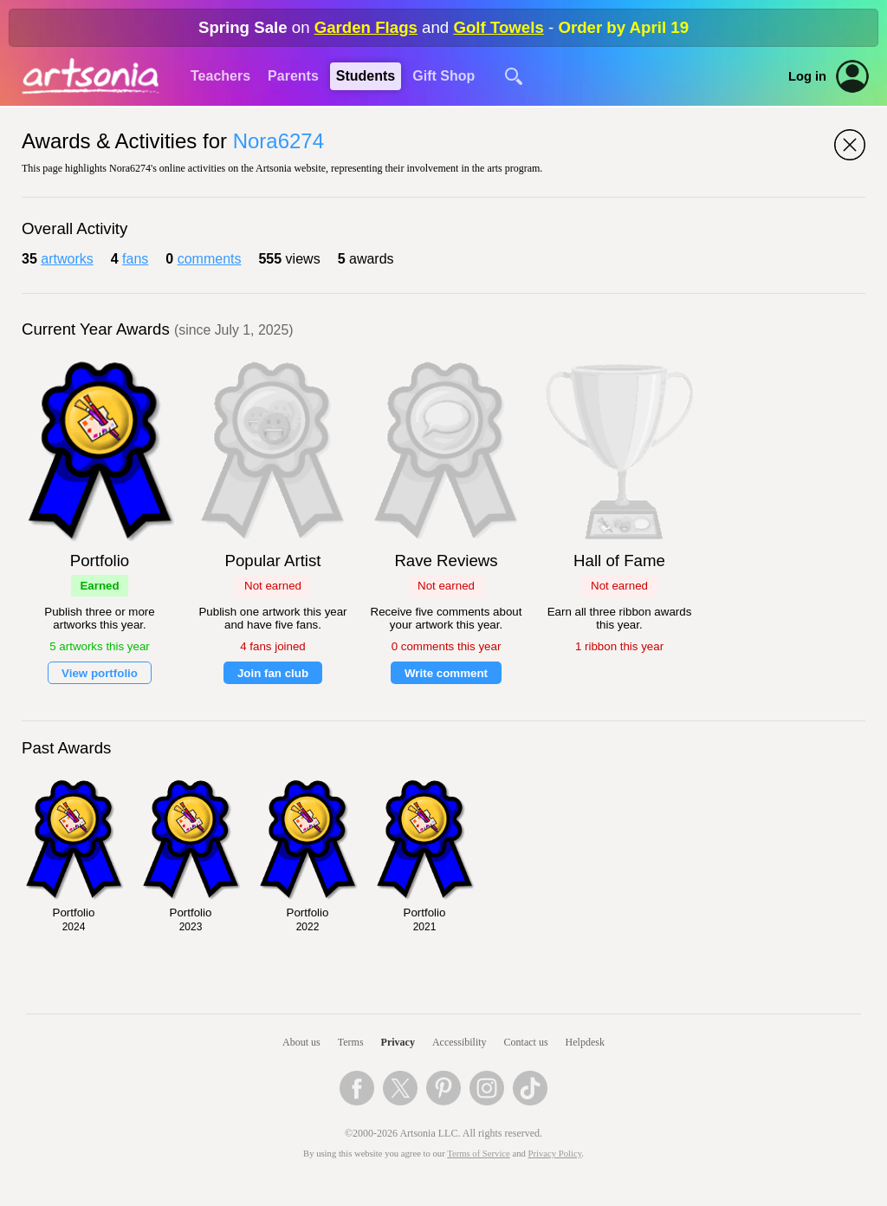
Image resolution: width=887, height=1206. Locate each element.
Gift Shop (443, 75)
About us (301, 1042)
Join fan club (272, 673)
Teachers (220, 75)
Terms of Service (478, 1153)
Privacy (398, 1042)
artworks (67, 258)
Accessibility (459, 1042)
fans (135, 258)
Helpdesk (585, 1042)
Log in (807, 76)
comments (210, 258)
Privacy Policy (555, 1153)
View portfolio (100, 673)
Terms (351, 1042)
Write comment (446, 673)
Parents (293, 75)
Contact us (526, 1042)
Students (365, 75)
